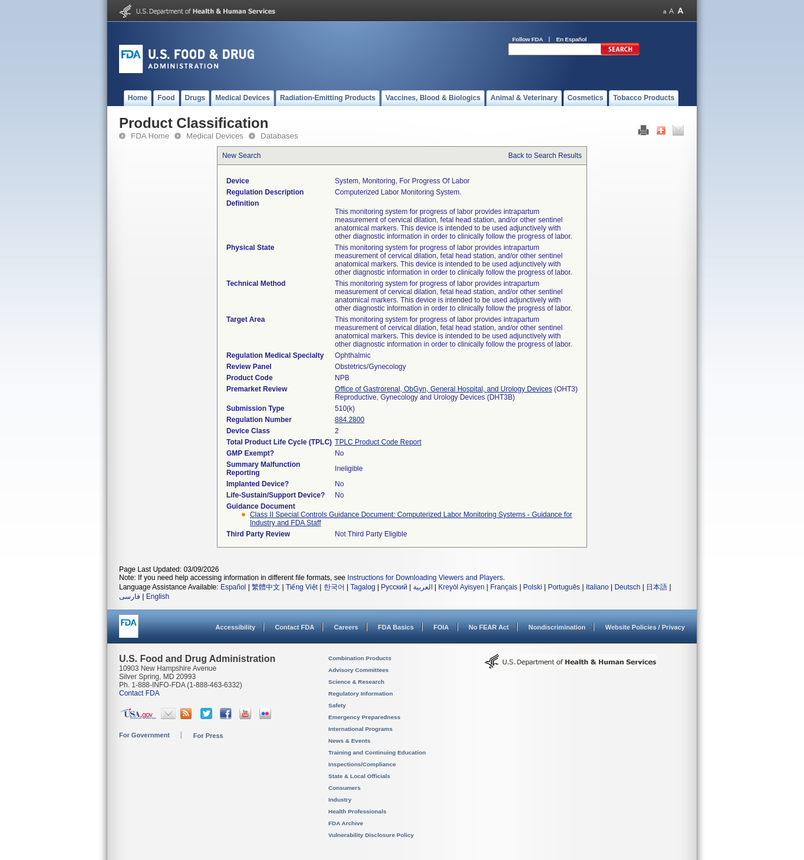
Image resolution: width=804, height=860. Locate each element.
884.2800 (349, 420)
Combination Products (359, 658)
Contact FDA (294, 627)
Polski (532, 587)
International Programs (360, 729)
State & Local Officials (359, 776)
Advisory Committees (358, 670)
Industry (339, 799)
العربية (423, 587)
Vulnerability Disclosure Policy (371, 835)
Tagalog (363, 587)
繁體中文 (266, 587)
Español (233, 587)
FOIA (441, 627)
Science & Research (356, 681)
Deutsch (627, 587)
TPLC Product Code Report (378, 442)
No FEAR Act (489, 627)
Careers (346, 627)
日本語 (656, 587)
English (157, 596)
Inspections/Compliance (362, 764)
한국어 (334, 587)
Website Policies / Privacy (645, 627)
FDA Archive (345, 823)
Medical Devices (214, 135)
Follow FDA (527, 39)
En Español (571, 39)
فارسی (129, 596)
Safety (337, 705)
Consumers (344, 788)
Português (564, 587)
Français (504, 587)
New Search (241, 155)
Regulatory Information (360, 693)
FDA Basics (396, 627)
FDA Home (150, 135)
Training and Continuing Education (377, 752)
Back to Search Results (545, 155)
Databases (279, 135)
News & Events (349, 740)
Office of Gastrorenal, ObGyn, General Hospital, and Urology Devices (443, 389)
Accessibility (235, 627)
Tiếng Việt (302, 587)
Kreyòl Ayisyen (461, 587)
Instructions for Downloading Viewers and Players (425, 578)
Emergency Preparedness (364, 717)
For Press (208, 735)
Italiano (597, 587)
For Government (144, 735)
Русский (394, 587)
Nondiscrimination (557, 627)
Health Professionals (357, 811)
